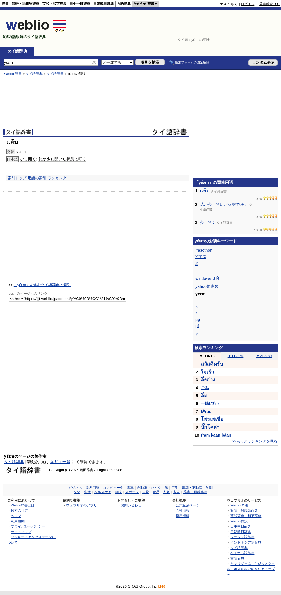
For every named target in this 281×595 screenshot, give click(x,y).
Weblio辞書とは (23, 505)
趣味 (118, 492)
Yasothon (203, 250)
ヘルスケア (102, 492)
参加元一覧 (60, 461)
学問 (209, 487)
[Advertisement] (262, 28)
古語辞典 (124, 3)
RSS (161, 586)
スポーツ (132, 492)
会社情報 (182, 510)
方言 (176, 492)
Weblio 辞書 (239, 505)
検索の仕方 (19, 510)
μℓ (197, 325)
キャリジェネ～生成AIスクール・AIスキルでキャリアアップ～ (251, 569)
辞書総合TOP (269, 4)
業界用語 (92, 487)
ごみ (205, 387)
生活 (87, 492)
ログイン (247, 4)
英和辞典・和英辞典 (245, 516)
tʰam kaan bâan (216, 435)
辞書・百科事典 (195, 492)
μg (197, 319)
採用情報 (182, 516)
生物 (145, 492)
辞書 (5, 3)
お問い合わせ (131, 505)
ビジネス (75, 487)
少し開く (208, 222)
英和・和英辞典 (54, 3)
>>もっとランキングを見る (254, 441)
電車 (130, 487)
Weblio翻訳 (238, 521)
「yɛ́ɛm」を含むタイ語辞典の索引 (42, 285)
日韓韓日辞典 (103, 3)
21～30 (264, 356)
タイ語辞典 (17, 51)
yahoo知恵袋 (207, 286)
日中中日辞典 (80, 3)
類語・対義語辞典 (25, 3)
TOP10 (207, 356)
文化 (77, 492)
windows (207, 278)
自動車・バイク (149, 487)
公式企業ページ (188, 505)
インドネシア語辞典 (245, 542)
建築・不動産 (192, 487)
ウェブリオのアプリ (81, 505)
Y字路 (200, 256)
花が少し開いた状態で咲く (224, 204)
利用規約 (18, 521)
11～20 (236, 356)
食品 (156, 492)
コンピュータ (113, 487)
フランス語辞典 (242, 537)
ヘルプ (16, 516)
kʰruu (206, 411)
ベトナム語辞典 (242, 553)
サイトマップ (21, 532)
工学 (174, 487)
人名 (166, 492)
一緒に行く (211, 403)
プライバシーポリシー (28, 526)
